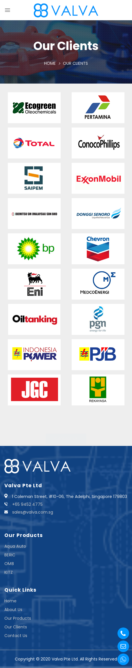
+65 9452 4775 (27, 504)
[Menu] (7, 10)
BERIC (9, 555)
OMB (9, 563)
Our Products (17, 618)
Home (50, 63)
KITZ (8, 572)
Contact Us (15, 636)
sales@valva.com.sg (32, 512)
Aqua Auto (15, 546)
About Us (13, 609)
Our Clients (15, 627)
